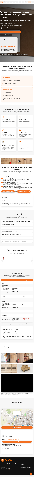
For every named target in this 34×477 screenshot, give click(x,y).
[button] (17, 416)
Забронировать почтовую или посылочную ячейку (10, 31)
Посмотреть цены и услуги (28, 31)
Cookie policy (22, 464)
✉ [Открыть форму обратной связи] (30, 474)
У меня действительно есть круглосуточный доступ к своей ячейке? (17, 228)
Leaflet (23, 425)
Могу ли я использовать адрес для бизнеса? (17, 238)
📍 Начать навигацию (17, 427)
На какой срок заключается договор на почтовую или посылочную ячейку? (17, 221)
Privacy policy (22, 463)
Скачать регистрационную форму (24, 191)
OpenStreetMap (27, 425)
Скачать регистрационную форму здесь (26, 465)
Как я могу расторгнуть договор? (17, 224)
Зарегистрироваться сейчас (8, 191)
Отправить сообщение (17, 441)
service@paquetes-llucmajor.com (13, 439)
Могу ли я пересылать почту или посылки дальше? (17, 234)
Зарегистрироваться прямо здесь (25, 467)
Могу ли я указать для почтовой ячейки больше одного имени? (17, 241)
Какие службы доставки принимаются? (17, 231)
